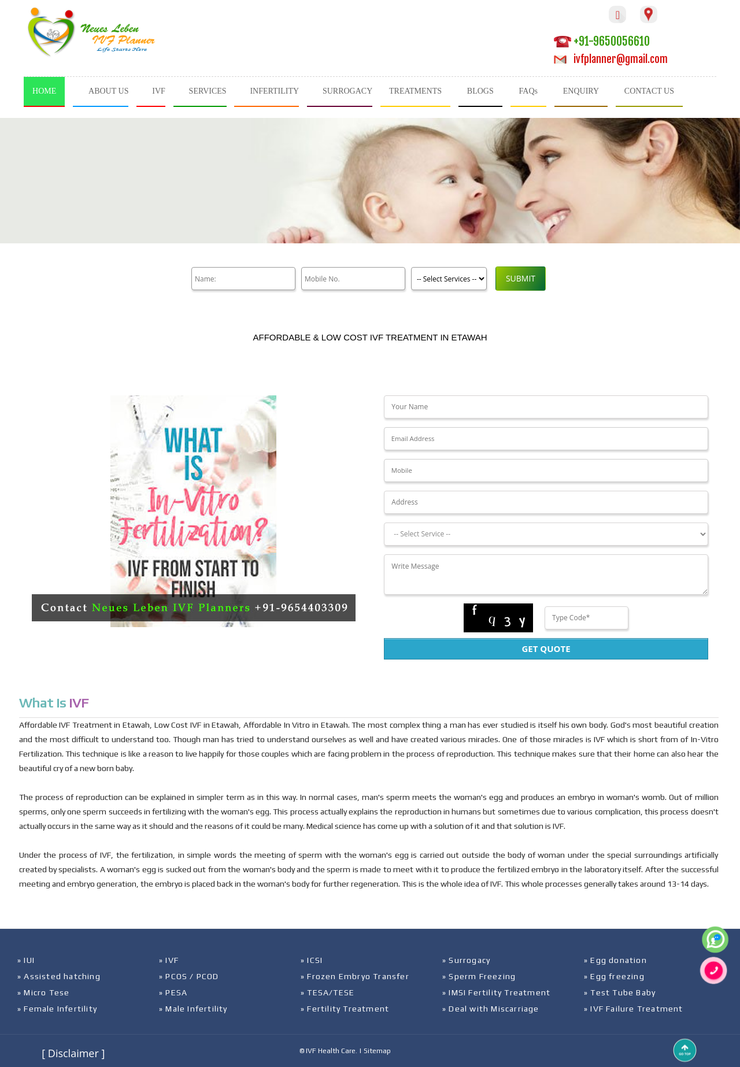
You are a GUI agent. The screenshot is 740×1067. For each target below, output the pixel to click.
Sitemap (377, 1051)
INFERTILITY (274, 91)
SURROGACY (347, 91)
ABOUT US (108, 91)
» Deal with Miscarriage (490, 1008)
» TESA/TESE (327, 992)
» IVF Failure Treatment (633, 1008)
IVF (158, 91)
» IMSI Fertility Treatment (496, 992)
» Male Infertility (193, 1008)
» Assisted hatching (59, 976)
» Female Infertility (57, 1008)
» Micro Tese (43, 992)
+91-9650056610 (602, 41)
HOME (44, 91)
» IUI (26, 960)
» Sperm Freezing (479, 976)
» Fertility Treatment (345, 1008)
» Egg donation (615, 960)
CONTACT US (649, 91)
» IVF (169, 960)
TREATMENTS (415, 91)
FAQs (528, 91)
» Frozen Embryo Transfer (355, 976)
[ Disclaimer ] (73, 1053)
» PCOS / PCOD (189, 976)
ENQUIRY (581, 91)
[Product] (449, 278)
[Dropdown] (546, 534)
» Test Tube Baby (620, 992)
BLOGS (480, 91)
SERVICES (208, 91)
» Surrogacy (466, 960)
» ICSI (312, 960)
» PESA (173, 992)
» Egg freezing (614, 976)
